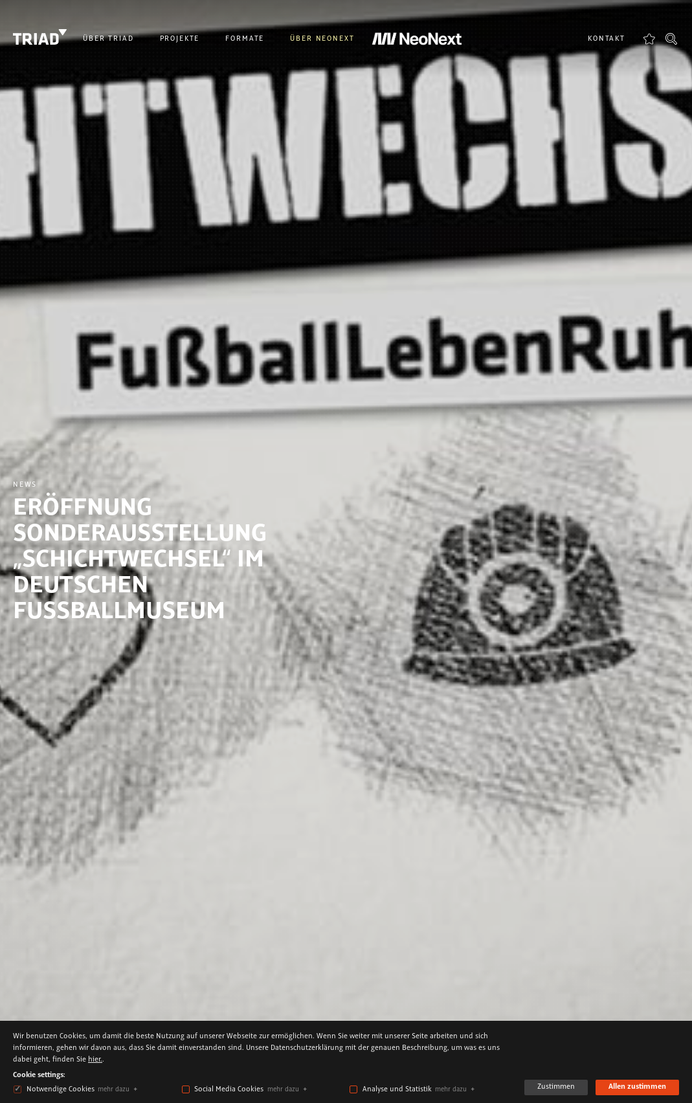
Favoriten (649, 38)
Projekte (180, 39)
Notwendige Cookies (61, 1089)
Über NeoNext (322, 39)
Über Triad (108, 39)
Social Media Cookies (228, 1089)
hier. (95, 1060)
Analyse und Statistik (397, 1089)
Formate (244, 39)
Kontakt (606, 39)
